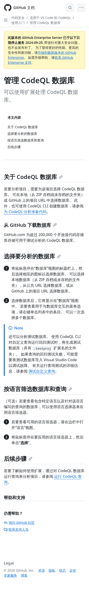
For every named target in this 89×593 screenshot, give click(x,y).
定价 (73, 570)
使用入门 (18, 22)
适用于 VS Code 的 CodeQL (50, 17)
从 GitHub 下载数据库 (30, 225)
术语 (41, 570)
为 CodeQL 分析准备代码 (25, 211)
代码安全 (18, 17)
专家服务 (10, 575)
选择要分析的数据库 (32, 256)
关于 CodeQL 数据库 (33, 177)
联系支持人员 (16, 529)
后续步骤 (18, 458)
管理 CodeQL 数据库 (45, 22)
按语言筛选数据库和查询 (38, 389)
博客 (24, 575)
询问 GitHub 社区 (19, 522)
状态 (62, 570)
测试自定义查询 (41, 371)
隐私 (52, 570)
